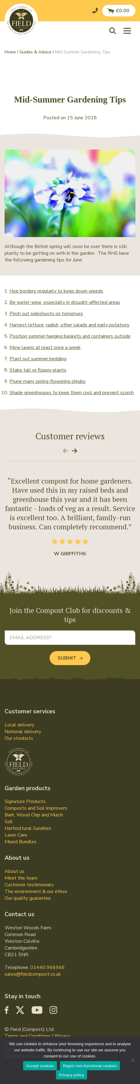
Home (10, 52)
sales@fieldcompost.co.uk (33, 974)
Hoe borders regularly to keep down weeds (56, 291)
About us (14, 871)
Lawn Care (16, 835)
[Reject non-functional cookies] (132, 1060)
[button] (114, 30)
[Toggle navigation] (127, 30)
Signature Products (25, 801)
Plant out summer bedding (37, 358)
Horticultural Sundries (28, 828)
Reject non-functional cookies (90, 1066)
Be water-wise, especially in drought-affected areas (64, 302)
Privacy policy (71, 1075)
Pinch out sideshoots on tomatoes (46, 313)
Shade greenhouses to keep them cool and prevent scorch (71, 392)
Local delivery (19, 725)
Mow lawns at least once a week (45, 347)
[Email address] (70, 637)
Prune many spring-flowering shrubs (47, 381)
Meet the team (21, 878)
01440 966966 (47, 967)
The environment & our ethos (36, 891)
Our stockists (19, 738)
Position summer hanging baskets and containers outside (70, 336)
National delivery (23, 731)
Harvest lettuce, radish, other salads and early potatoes (69, 325)
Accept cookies (40, 1066)
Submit (70, 658)
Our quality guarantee (28, 898)
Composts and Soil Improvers (36, 808)
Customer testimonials (29, 884)
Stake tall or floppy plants (37, 370)
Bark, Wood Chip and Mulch (34, 815)
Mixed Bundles (21, 841)
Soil (9, 821)
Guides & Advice (35, 52)
